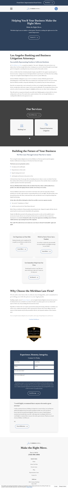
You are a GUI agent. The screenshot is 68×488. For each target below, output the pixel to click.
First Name (17, 362)
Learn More (22, 249)
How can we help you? (20, 375)
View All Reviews (22, 426)
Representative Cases (34, 472)
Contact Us (34, 37)
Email (36, 366)
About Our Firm (34, 464)
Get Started (34, 277)
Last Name (37, 362)
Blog (34, 470)
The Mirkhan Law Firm (17, 65)
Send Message (34, 393)
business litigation (26, 300)
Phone (16, 366)
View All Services (34, 115)
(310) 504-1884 (34, 455)
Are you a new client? (19, 370)
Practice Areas (34, 467)
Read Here (49, 3)
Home (34, 461)
